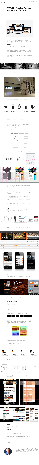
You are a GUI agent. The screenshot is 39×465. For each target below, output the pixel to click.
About (29, 1)
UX (33, 1)
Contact (37, 1)
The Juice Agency (19, 45)
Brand (32, 1)
